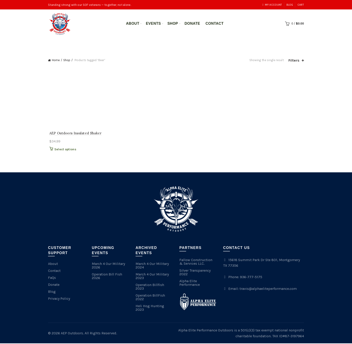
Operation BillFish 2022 (150, 298)
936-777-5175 (251, 277)
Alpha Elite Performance (189, 283)
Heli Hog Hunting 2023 (150, 308)
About (132, 23)
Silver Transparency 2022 (195, 273)
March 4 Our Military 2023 (152, 277)
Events (153, 23)
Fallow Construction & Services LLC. (195, 262)
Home (56, 60)
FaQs (52, 278)
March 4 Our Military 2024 (152, 266)
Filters (293, 60)
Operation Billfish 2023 (150, 287)
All (160, 43)
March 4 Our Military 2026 (108, 266)
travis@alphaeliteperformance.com (268, 289)
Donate (192, 23)
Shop (172, 23)
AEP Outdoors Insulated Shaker (74, 133)
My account (272, 4)
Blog (289, 4)
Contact (214, 23)
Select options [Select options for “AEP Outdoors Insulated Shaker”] (64, 150)
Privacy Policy (59, 299)
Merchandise (181, 43)
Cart (300, 4)
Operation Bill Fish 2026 (107, 277)
